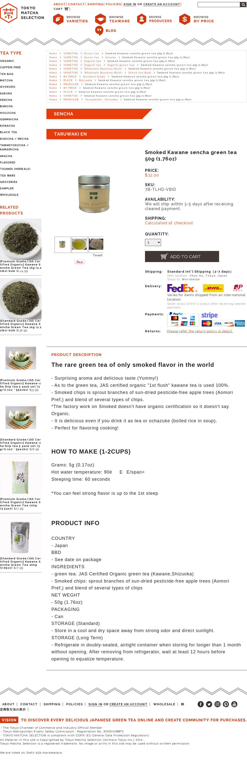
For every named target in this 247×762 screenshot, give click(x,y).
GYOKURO (8, 87)
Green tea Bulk (139, 72)
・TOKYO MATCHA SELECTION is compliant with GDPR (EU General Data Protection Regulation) (74, 735)
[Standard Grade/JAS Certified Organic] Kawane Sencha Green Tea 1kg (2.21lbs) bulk (20, 325)
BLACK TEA (8, 132)
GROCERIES (9, 182)
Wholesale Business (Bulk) (103, 68)
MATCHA (6, 80)
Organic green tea (121, 65)
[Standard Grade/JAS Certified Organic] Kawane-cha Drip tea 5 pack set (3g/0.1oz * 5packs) (20, 444)
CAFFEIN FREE (10, 67)
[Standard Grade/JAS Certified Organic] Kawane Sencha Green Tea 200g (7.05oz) (20, 563)
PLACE (68, 80)
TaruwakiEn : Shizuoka (101, 99)
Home (53, 53)
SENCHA (6, 100)
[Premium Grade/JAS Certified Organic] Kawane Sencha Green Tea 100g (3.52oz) (20, 503)
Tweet (98, 255)
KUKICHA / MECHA (14, 139)
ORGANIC (7, 61)
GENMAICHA (9, 119)
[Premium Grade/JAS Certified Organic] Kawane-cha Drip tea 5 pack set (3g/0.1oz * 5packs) (20, 385)
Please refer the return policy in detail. (200, 331)
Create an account (162, 4)
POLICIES (113, 4)
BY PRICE (70, 76)
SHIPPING (95, 4)
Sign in (130, 4)
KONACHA (7, 125)
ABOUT (60, 4)
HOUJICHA (8, 113)
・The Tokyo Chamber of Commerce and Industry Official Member (51, 727)
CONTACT (76, 4)
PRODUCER (71, 84)
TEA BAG (7, 74)
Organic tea (92, 61)
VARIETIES (70, 53)
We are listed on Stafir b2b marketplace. (31, 752)
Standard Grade (94, 76)
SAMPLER (7, 188)
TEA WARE (7, 175)
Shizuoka (85, 80)
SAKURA (6, 93)
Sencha (110, 57)
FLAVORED (8, 162)
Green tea (91, 53)
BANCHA (6, 106)
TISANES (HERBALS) (15, 169)
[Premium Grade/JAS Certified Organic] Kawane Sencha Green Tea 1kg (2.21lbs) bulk (20, 266)
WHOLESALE (9, 194)
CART (58, 9)
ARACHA (6, 156)
